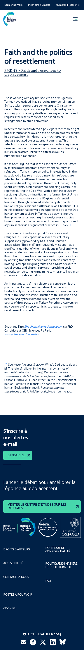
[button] (77, 19)
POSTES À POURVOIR (17, 595)
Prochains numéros (39, 5)
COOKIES (9, 608)
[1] (70, 225)
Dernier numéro (13, 5)
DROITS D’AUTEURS (16, 549)
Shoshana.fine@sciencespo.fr (43, 326)
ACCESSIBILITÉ (13, 563)
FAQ (48, 581)
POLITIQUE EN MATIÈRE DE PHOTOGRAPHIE (61, 565)
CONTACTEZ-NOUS (16, 577)
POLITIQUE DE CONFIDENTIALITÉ (57, 549)
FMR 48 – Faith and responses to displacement (32, 72)
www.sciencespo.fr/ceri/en (21, 334)
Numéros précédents (68, 5)
